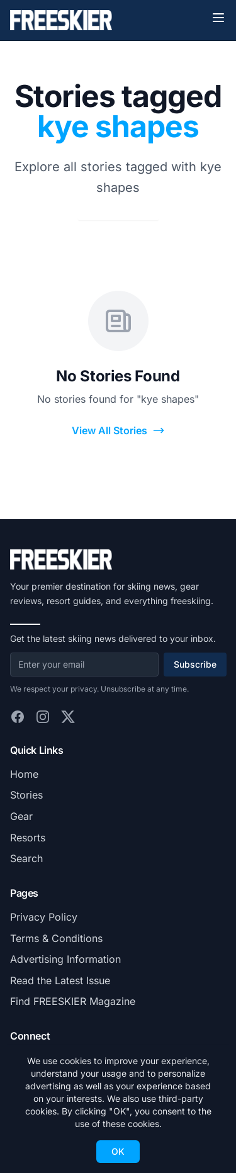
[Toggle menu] (218, 17)
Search (26, 858)
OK (118, 1151)
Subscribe (195, 664)
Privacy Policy (43, 917)
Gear (21, 816)
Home (24, 774)
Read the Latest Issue (60, 980)
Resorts (27, 837)
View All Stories (118, 430)
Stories (26, 795)
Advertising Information (65, 959)
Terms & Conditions (56, 938)
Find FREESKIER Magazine (72, 1001)
